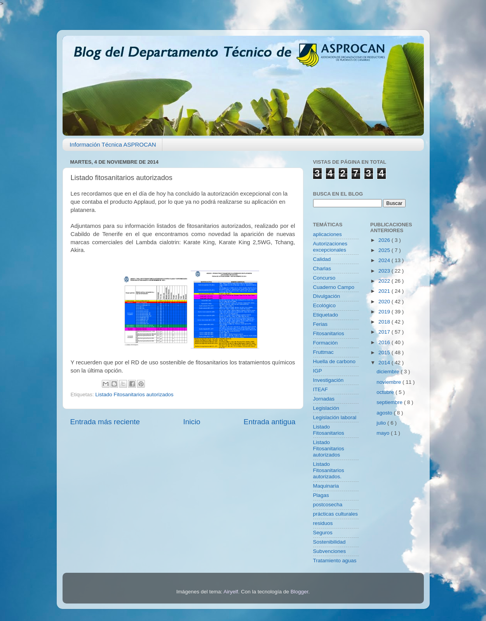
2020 (385, 301)
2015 (385, 352)
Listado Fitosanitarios (328, 430)
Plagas (321, 495)
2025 (385, 250)
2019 (385, 312)
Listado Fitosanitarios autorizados (134, 394)
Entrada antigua (269, 422)
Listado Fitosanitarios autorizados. (328, 470)
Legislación (326, 408)
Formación (325, 343)
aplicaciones (327, 234)
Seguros (323, 532)
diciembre (388, 371)
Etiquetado (325, 315)
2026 (385, 240)
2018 (385, 322)
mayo (383, 433)
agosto (385, 413)
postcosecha (328, 504)
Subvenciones (329, 551)
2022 (385, 281)
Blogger (299, 592)
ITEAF (320, 389)
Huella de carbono (334, 361)
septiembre (390, 402)
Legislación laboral (335, 417)
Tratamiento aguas (335, 560)
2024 (385, 260)
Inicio (191, 422)
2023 (385, 271)
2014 (385, 363)
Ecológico (324, 305)
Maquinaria (326, 486)
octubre (385, 392)
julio (381, 423)
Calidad (322, 259)
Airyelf (230, 592)
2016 (385, 342)
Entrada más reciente (105, 422)
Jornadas (324, 399)
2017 (385, 332)
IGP (317, 371)
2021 (385, 291)
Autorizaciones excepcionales (330, 247)
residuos (323, 523)
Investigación (328, 380)
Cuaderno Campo (334, 287)
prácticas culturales (335, 514)
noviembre (389, 382)
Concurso (324, 278)
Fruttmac (323, 352)
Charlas (322, 268)
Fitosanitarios (328, 333)
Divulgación (326, 296)
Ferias (320, 324)
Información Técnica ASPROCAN (113, 144)
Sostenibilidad (329, 542)
